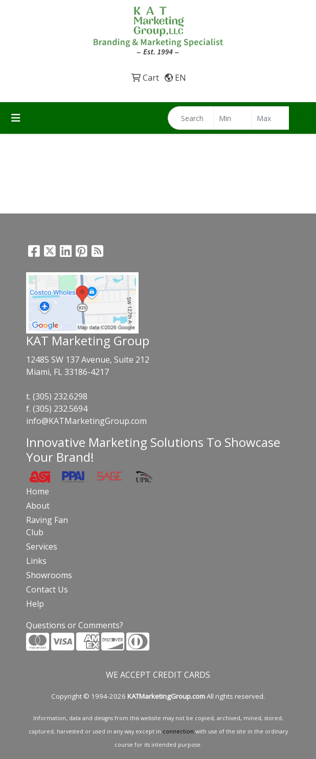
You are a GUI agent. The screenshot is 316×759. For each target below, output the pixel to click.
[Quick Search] (191, 118)
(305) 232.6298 (60, 396)
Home (37, 491)
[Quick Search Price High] (270, 118)
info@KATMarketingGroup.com (86, 420)
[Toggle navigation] (16, 118)
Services (41, 546)
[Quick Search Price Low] (232, 118)
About (38, 505)
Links (36, 560)
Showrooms (49, 575)
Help (35, 603)
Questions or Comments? (74, 625)
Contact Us (47, 589)
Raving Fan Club (47, 526)
